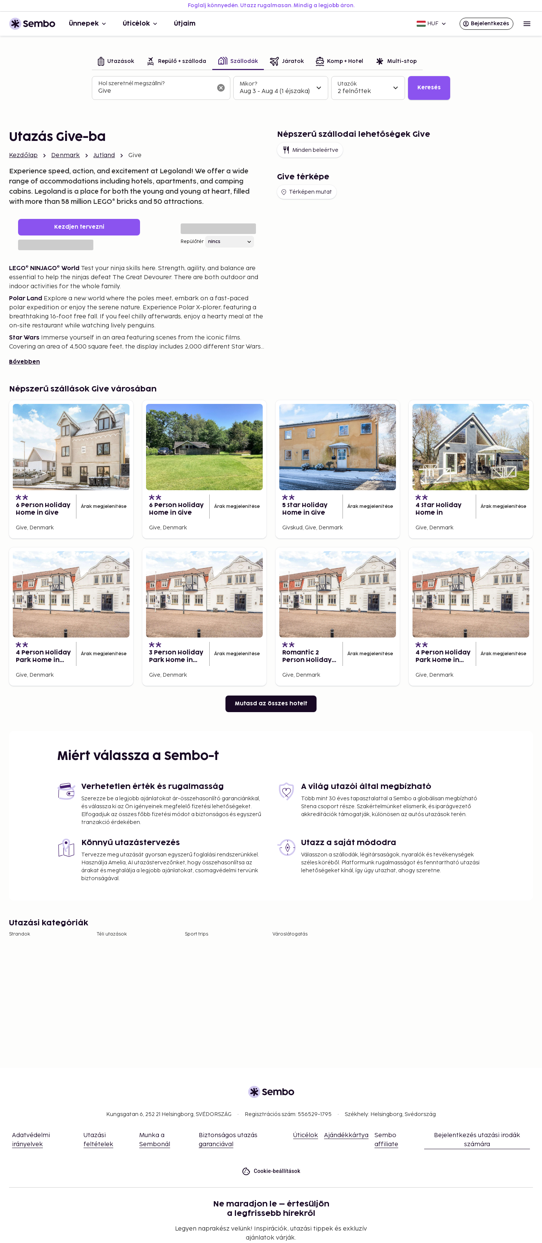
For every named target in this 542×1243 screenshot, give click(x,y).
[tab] (116, 62)
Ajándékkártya (346, 1135)
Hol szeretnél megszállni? (131, 83)
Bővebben (24, 361)
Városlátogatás (290, 934)
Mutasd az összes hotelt (271, 703)
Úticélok (141, 24)
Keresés (429, 87)
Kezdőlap (23, 155)
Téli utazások (112, 934)
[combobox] (155, 91)
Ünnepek (88, 24)
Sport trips (196, 934)
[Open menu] (527, 24)
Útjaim (184, 24)
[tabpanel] (271, 88)
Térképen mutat (306, 192)
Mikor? (248, 84)
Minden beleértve (310, 149)
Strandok (19, 934)
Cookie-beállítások (271, 1171)
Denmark (65, 155)
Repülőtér (192, 242)
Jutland (104, 155)
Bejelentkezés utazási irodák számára (477, 1140)
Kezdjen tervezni (79, 227)
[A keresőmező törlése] (220, 87)
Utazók (347, 84)
